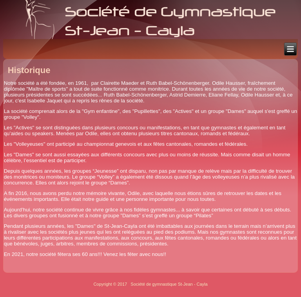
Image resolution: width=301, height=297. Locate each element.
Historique (29, 70)
